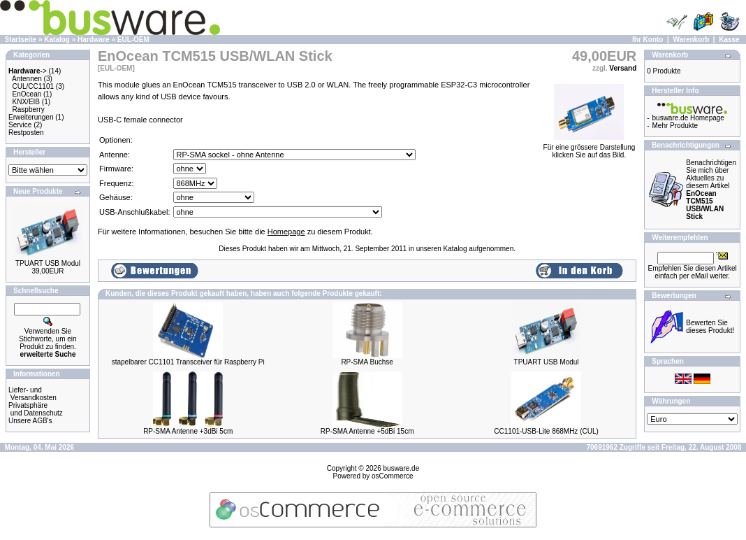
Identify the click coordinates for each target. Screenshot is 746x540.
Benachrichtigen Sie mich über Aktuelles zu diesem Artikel (711, 189)
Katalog (57, 39)
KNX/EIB (26, 102)
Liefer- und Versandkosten (32, 394)
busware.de (401, 468)
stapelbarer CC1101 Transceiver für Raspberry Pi (188, 362)
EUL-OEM (133, 39)
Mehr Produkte (675, 125)
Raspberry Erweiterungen (30, 113)
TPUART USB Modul (47, 263)
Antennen (27, 79)
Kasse (729, 39)
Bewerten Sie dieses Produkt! (710, 326)
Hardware (94, 39)
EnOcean (27, 94)
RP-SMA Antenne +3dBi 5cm (188, 431)
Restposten (26, 132)
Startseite (21, 39)
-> (27, 71)
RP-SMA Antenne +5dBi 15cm (367, 431)
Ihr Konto (647, 39)
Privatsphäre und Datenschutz (35, 409)
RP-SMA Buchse (367, 362)
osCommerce (392, 476)
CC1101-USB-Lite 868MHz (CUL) (546, 431)
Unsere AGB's (30, 421)
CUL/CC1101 (33, 86)
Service (19, 125)
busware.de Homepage (688, 118)
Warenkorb (691, 39)
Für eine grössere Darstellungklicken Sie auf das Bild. (589, 148)
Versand (622, 68)
